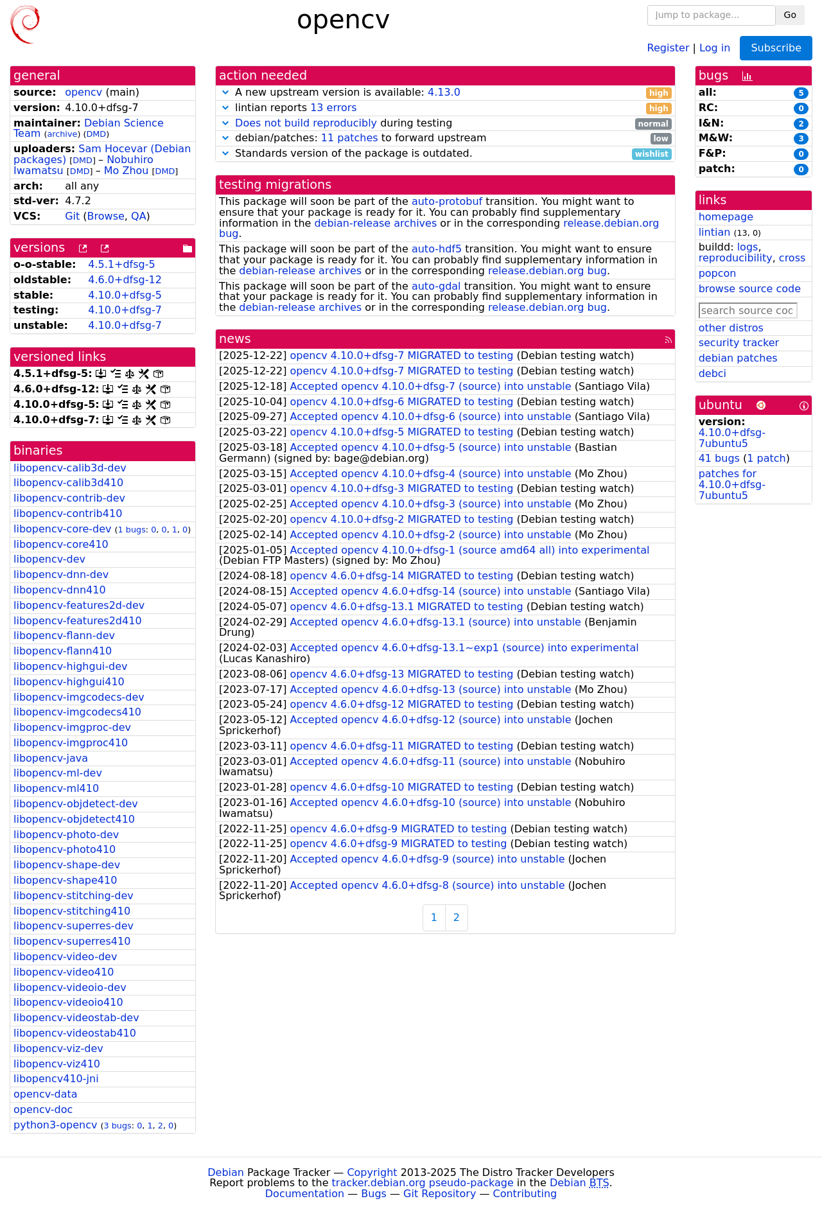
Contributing (525, 1194)
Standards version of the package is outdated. (445, 153)
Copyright (372, 1172)
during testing (445, 123)
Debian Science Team (88, 128)
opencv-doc (43, 1109)
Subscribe (776, 48)
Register (668, 47)
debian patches (738, 358)
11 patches (349, 138)
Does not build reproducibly (306, 123)
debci (712, 373)
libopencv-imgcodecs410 (77, 712)
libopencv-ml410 (56, 788)
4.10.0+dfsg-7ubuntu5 (732, 438)
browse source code (750, 289)
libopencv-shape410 (65, 880)
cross (792, 258)
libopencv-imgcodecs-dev (78, 697)
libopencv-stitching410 (71, 911)
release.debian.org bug (547, 271)
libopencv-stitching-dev (73, 896)
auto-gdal (436, 286)
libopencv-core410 (61, 544)
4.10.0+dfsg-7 (125, 310)
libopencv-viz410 (56, 1064)
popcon (718, 273)
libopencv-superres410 (71, 941)
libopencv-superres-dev (73, 926)
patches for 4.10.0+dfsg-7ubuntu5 (732, 485)
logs (747, 247)
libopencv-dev (49, 559)
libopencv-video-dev (65, 957)
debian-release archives (375, 223)
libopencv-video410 (63, 972)
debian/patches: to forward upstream (445, 138)
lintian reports (445, 108)
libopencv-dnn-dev (61, 574)
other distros (731, 328)
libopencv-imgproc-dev (72, 727)
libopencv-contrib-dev (69, 498)
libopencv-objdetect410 (74, 819)
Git (72, 216)
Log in (714, 47)
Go (790, 15)
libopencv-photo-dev (66, 835)
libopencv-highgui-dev (70, 666)
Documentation (304, 1194)
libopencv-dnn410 (59, 590)
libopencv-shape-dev (66, 865)
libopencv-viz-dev (58, 1048)
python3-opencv (55, 1125)
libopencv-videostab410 (74, 1033)
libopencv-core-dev (62, 529)
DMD (96, 134)
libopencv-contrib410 (67, 513)
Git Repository (439, 1194)
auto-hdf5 (437, 249)
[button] (225, 92)
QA (138, 216)
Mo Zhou (126, 170)
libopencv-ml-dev (57, 773)
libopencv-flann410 (62, 651)
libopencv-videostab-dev (76, 1018)
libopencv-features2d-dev (78, 605)
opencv (83, 92)
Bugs (374, 1194)
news (235, 338)
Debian (225, 1172)
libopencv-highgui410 (69, 682)
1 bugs (132, 529)
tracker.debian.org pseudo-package (423, 1183)
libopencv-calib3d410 (68, 483)
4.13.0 (444, 92)
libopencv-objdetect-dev (75, 804)
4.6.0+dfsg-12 (125, 280)
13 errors (333, 107)
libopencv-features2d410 (77, 621)
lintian (715, 232)
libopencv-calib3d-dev (70, 468)
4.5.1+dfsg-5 (121, 264)
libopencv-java (50, 758)
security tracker (739, 343)
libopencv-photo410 (64, 849)
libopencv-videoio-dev (70, 987)
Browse (106, 216)
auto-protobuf (447, 201)
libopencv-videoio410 (68, 1002)
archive (62, 134)
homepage (726, 217)
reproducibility (736, 258)
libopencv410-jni (56, 1079)
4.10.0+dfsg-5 (125, 295)
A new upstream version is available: (445, 92)
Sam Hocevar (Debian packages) (102, 154)
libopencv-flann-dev (64, 635)
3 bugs (118, 1125)
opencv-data (45, 1094)
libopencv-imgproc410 (70, 743)
